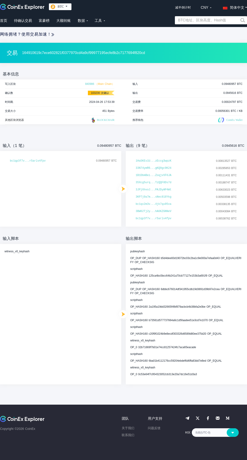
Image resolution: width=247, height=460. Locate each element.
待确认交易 (23, 21)
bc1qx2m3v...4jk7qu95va (153, 204)
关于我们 (128, 428)
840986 (89, 84)
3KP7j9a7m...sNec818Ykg (153, 196)
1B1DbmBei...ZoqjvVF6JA (153, 175)
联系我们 (128, 435)
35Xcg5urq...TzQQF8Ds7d (153, 182)
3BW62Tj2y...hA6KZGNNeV (153, 211)
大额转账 (63, 21)
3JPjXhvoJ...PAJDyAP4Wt (153, 189)
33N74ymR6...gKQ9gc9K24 (153, 168)
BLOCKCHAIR (102, 120)
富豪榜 (44, 21)
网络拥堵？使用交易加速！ (27, 34)
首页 (3, 21)
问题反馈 (154, 428)
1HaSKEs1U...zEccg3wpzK (153, 160)
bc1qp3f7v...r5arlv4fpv (28, 160)
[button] (232, 7)
